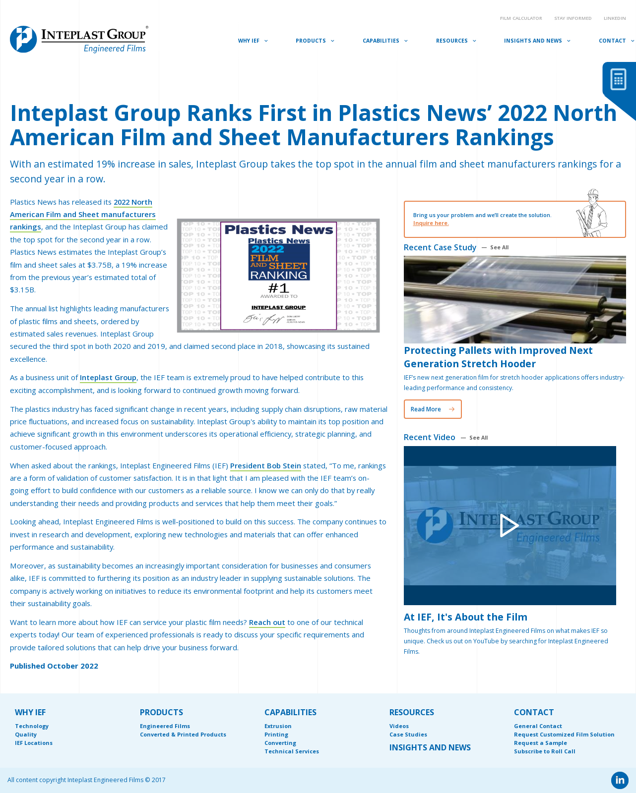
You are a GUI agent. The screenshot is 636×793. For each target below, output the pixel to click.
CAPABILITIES (290, 712)
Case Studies (408, 734)
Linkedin (615, 18)
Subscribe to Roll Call (544, 751)
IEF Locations (34, 742)
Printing (276, 734)
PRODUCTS (161, 712)
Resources (452, 40)
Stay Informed (573, 18)
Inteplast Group (108, 377)
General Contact (538, 726)
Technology (32, 726)
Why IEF (248, 40)
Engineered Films (165, 726)
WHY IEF (30, 712)
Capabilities (381, 40)
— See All (495, 247)
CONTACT (534, 712)
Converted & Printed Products (183, 734)
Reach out (267, 622)
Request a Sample (540, 742)
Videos (399, 726)
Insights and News (533, 40)
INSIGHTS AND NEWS (430, 747)
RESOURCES (411, 712)
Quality (26, 734)
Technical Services (291, 751)
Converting (280, 742)
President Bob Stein (266, 465)
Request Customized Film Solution (564, 734)
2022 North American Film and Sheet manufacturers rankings (83, 214)
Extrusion (278, 726)
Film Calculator (521, 18)
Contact (612, 40)
